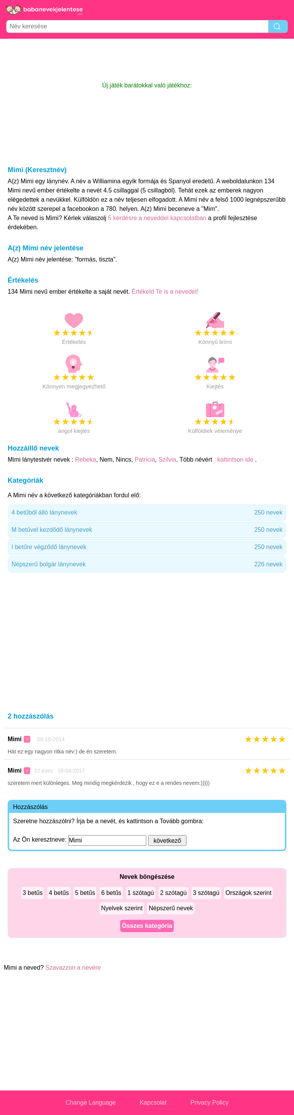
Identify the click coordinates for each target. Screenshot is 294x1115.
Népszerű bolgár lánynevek (147, 564)
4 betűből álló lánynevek (147, 512)
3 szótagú (206, 893)
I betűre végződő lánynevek (147, 547)
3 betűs (32, 893)
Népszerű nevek (171, 908)
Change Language (90, 1102)
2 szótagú (173, 893)
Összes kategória (147, 926)
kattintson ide (235, 459)
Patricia (145, 459)
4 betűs (59, 893)
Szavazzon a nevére (73, 967)
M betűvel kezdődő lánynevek (147, 529)
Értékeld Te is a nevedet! (165, 291)
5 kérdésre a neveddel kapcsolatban (158, 218)
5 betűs (85, 893)
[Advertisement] (147, 60)
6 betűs (111, 893)
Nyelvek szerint (121, 908)
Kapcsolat (153, 1102)
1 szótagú (140, 893)
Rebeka (85, 459)
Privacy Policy (209, 1102)
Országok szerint (248, 893)
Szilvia (167, 459)
